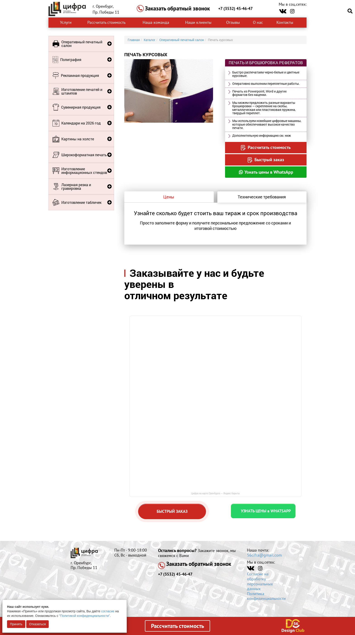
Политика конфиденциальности (266, 596)
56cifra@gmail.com (264, 555)
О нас (258, 22)
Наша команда (156, 22)
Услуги (66, 22)
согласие (107, 611)
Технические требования (262, 197)
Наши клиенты (198, 22)
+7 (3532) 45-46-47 (235, 8)
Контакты (285, 22)
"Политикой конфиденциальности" (84, 616)
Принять (16, 624)
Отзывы (233, 22)
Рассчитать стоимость (106, 22)
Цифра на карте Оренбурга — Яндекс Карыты (215, 493)
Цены (168, 197)
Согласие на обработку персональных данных (260, 581)
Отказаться (37, 624)
